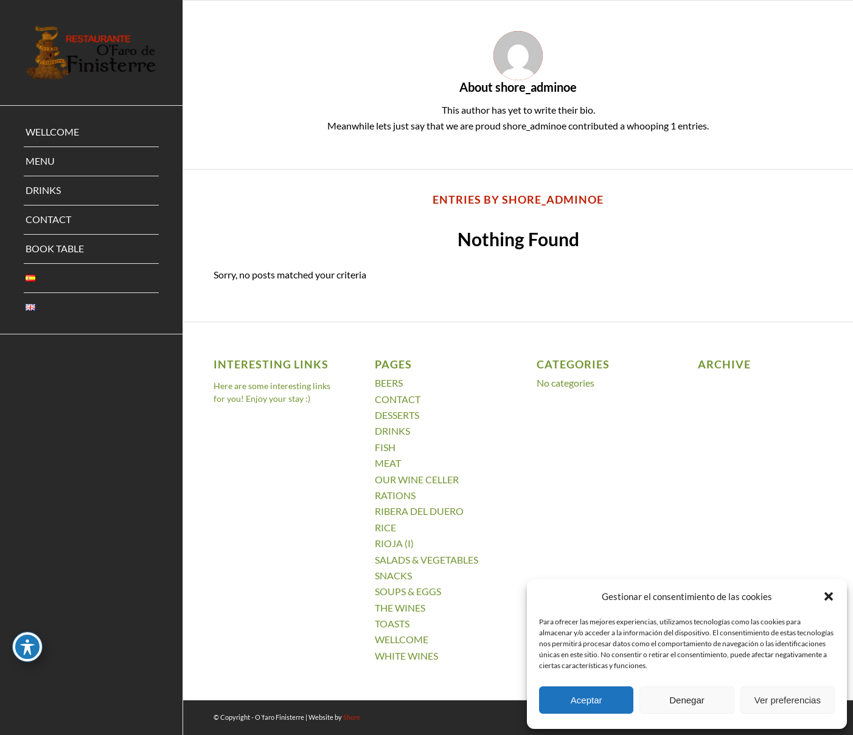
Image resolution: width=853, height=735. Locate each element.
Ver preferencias (787, 700)
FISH (385, 447)
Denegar (687, 700)
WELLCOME (401, 639)
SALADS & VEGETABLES (426, 559)
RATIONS (395, 495)
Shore (351, 717)
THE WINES (400, 607)
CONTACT (397, 399)
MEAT (388, 463)
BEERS (389, 382)
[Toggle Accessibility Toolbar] (27, 646)
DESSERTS (397, 415)
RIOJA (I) (394, 543)
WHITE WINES (406, 655)
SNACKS (393, 575)
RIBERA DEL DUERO (419, 511)
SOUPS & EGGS (408, 591)
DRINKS (392, 431)
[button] (829, 596)
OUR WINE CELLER (417, 479)
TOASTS (392, 623)
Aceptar (586, 700)
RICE (385, 527)
